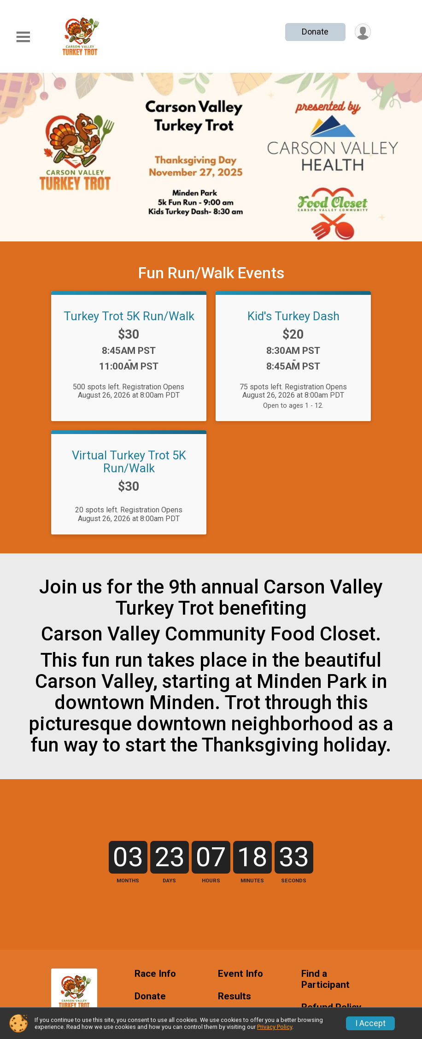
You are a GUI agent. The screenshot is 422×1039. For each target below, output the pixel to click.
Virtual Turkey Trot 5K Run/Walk (129, 461)
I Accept (370, 1023)
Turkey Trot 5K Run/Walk (129, 316)
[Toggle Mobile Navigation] (23, 37)
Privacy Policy (274, 1026)
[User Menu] (362, 32)
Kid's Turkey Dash (293, 316)
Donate (314, 31)
